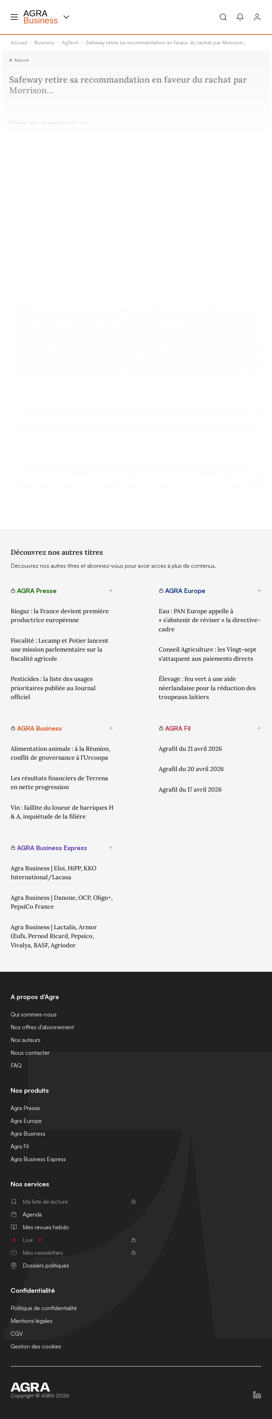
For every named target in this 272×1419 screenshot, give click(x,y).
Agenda (26, 1214)
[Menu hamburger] (14, 17)
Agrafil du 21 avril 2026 (190, 749)
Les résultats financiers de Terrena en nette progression (59, 782)
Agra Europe (26, 1120)
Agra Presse (25, 1108)
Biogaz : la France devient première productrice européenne (60, 615)
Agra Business (28, 1133)
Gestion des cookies (36, 1346)
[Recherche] (223, 17)
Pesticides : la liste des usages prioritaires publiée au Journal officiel (53, 688)
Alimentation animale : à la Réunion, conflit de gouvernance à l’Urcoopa (60, 753)
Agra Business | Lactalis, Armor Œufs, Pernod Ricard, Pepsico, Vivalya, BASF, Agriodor (54, 936)
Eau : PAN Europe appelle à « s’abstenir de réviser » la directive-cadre (209, 620)
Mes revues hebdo (40, 1227)
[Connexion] (257, 17)
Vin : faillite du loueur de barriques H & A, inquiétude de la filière (62, 812)
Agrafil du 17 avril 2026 (190, 789)
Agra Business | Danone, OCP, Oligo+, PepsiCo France (62, 902)
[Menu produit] (66, 17)
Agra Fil (20, 1146)
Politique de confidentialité (44, 1308)
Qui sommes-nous (34, 1014)
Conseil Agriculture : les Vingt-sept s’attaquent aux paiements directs (207, 654)
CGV (17, 1333)
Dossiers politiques (40, 1265)
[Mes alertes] (240, 17)
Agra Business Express (38, 1159)
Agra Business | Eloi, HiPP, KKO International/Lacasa (53, 872)
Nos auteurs (25, 1039)
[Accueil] (40, 1387)
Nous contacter (30, 1052)
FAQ (16, 1065)
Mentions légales (31, 1320)
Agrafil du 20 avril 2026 (191, 769)
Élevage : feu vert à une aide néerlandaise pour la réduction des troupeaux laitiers (207, 688)
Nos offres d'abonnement (42, 1027)
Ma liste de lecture (73, 1201)
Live (73, 1239)
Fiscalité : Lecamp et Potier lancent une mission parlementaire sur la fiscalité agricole (59, 650)
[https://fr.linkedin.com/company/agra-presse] (257, 1395)
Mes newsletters (73, 1252)
